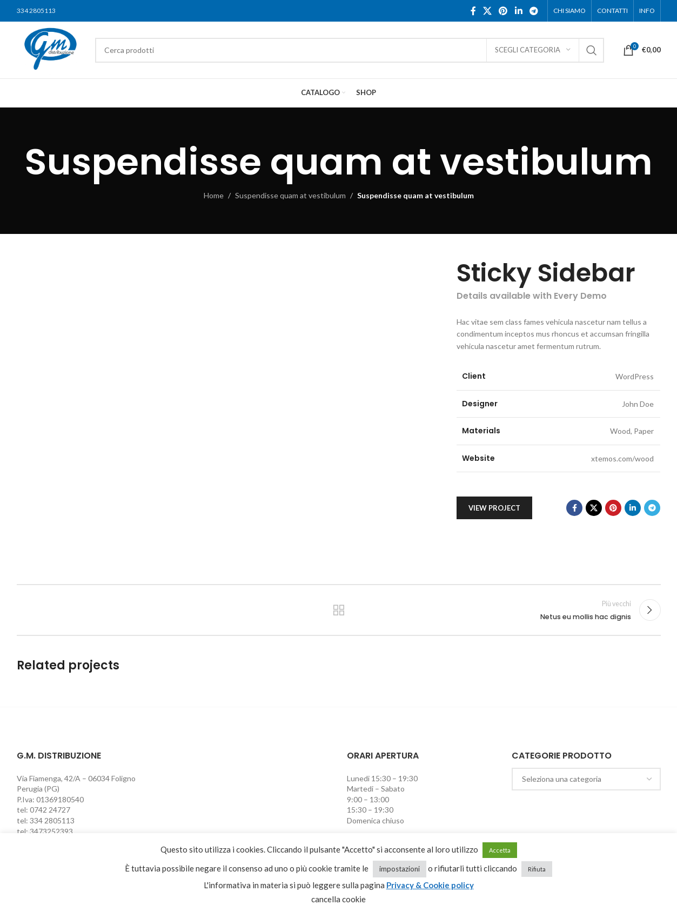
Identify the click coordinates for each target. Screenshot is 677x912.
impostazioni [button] (399, 868)
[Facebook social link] (473, 11)
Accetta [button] (500, 850)
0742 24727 (50, 809)
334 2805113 (36, 10)
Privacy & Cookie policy (430, 885)
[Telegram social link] (533, 11)
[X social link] (487, 11)
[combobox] (586, 779)
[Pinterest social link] (503, 11)
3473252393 (51, 831)
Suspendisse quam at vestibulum (290, 195)
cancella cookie (338, 899)
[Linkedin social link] (518, 11)
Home (214, 195)
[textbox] (586, 779)
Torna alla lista (338, 610)
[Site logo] (50, 48)
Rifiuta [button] (537, 869)
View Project (494, 508)
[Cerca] (349, 50)
